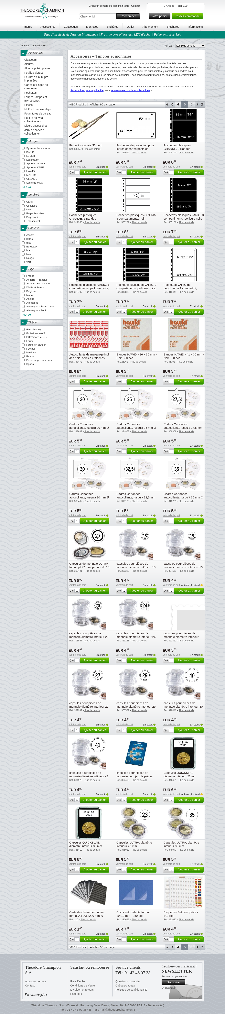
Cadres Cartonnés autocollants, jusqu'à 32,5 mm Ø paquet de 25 (135, 497)
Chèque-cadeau (125, 985)
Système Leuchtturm (38, 148)
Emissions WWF (35, 333)
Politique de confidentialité (131, 989)
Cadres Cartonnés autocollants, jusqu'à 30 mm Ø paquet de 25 (89, 497)
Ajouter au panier (95, 172)
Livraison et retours (82, 989)
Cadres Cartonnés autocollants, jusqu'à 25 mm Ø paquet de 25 (136, 427)
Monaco (30, 295)
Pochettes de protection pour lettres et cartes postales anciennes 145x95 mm (135, 149)
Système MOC (34, 182)
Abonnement (150, 26)
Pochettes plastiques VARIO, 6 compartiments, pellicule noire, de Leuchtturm (89, 288)
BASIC (30, 152)
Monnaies (92, 26)
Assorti (30, 235)
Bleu (28, 242)
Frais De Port (78, 981)
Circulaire (31, 205)
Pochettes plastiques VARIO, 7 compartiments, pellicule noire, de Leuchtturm (136, 288)
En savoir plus (168, 988)
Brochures (173, 26)
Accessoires (47, 26)
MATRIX (31, 175)
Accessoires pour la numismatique (130, 90)
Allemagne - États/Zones (40, 306)
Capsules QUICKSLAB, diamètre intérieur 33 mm (85, 844)
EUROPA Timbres (36, 337)
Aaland (30, 298)
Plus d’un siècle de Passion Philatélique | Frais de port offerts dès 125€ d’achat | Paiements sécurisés (112, 34)
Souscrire (175, 982)
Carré (29, 201)
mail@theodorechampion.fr (117, 1009)
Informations (195, 26)
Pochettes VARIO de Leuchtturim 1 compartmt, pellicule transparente (180, 288)
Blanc (29, 238)
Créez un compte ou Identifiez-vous (109, 5)
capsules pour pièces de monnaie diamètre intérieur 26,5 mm (181, 637)
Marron (30, 250)
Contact (135, 5)
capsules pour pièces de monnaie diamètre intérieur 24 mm (135, 637)
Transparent (33, 221)
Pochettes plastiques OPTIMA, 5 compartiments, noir (136, 216)
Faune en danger (36, 344)
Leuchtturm (32, 159)
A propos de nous (36, 981)
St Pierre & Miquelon (38, 283)
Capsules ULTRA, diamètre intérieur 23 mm (134, 844)
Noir (28, 209)
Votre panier (160, 16)
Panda (30, 356)
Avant (197, 104)
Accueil (25, 45)
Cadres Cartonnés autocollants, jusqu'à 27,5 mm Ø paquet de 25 (183, 427)
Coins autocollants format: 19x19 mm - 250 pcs (133, 913)
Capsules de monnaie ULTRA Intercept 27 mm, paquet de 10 (89, 565)
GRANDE (31, 178)
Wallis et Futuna (35, 287)
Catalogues (71, 26)
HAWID (30, 171)
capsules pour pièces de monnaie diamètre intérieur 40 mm (183, 706)
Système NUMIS (35, 163)
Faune (30, 341)
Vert (28, 261)
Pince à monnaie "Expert (85, 145)
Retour (172, 104)
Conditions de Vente (82, 985)
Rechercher (130, 16)
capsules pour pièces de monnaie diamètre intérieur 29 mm (135, 706)
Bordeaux (31, 246)
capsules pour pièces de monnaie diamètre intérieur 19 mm (183, 567)
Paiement (76, 993)
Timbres (27, 26)
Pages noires (33, 217)
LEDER (30, 155)
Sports (30, 364)
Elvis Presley (33, 329)
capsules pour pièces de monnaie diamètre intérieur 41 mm (88, 776)
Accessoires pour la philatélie (86, 90)
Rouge (30, 257)
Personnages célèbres (39, 360)
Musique (31, 352)
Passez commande (188, 16)
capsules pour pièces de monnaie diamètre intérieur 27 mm (88, 706)
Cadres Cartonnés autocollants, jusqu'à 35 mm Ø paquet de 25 (183, 497)
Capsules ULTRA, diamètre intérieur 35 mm (181, 844)
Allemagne (32, 302)
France (30, 275)
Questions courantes (128, 981)
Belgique (31, 291)
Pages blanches (35, 213)
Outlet (130, 26)
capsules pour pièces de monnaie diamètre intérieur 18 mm (135, 567)
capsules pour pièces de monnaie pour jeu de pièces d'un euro (134, 776)
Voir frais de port (77, 166)
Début (167, 104)
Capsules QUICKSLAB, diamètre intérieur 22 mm (180, 774)
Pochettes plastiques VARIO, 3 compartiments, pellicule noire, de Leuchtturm (184, 218)
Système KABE (35, 167)
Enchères (112, 26)
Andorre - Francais (37, 279)
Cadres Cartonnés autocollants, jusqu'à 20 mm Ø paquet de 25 (89, 427)
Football (30, 348)
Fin (202, 104)
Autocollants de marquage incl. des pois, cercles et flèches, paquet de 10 (89, 358)
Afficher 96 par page (102, 104)
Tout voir (27, 187)
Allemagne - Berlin (36, 310)
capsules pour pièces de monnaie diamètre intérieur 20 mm (88, 637)
